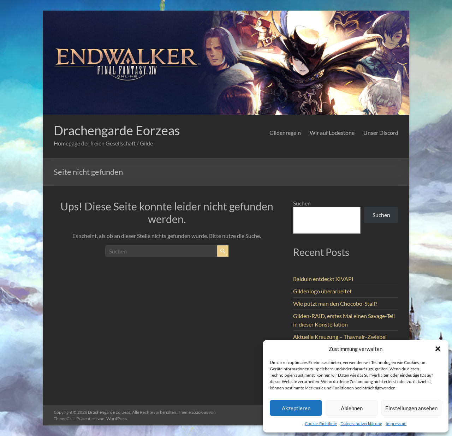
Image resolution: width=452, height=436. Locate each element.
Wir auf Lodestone (332, 132)
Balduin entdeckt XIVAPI (323, 278)
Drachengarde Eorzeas (117, 130)
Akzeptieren (296, 408)
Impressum (396, 423)
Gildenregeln (285, 132)
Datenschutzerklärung (361, 423)
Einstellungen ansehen (411, 408)
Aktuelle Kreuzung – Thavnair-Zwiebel (340, 336)
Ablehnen (352, 408)
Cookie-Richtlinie (321, 423)
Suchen (302, 203)
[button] (437, 348)
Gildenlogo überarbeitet (322, 291)
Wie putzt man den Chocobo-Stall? (335, 303)
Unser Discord (380, 132)
